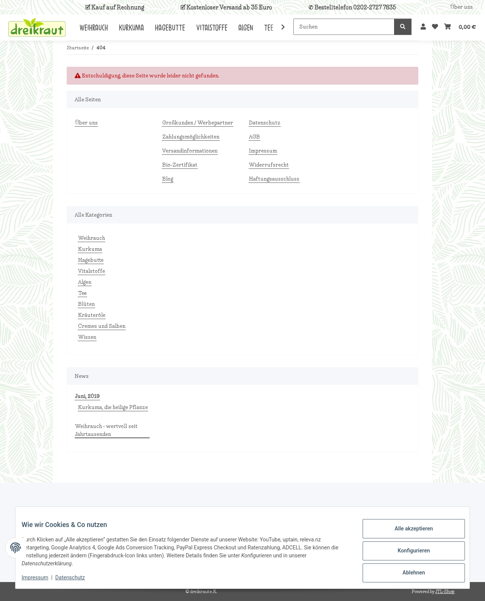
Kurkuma (90, 249)
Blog (167, 179)
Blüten (86, 304)
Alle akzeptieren (407, 532)
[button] (423, 27)
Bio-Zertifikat (179, 165)
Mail (88, 513)
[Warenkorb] (460, 27)
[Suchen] (343, 27)
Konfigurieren (407, 551)
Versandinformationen (189, 151)
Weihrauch (91, 238)
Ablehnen (407, 571)
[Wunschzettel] (435, 27)
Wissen (87, 337)
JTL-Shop (445, 591)
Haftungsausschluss (274, 179)
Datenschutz (76, 578)
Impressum (41, 578)
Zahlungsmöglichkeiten (190, 137)
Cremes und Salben (101, 326)
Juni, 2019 (87, 396)
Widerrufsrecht (269, 165)
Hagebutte (90, 260)
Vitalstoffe (91, 271)
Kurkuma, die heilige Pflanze (113, 407)
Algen (84, 282)
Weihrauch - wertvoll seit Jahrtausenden (106, 430)
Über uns (461, 7)
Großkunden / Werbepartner (197, 123)
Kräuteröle (91, 315)
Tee (82, 293)
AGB (254, 137)
